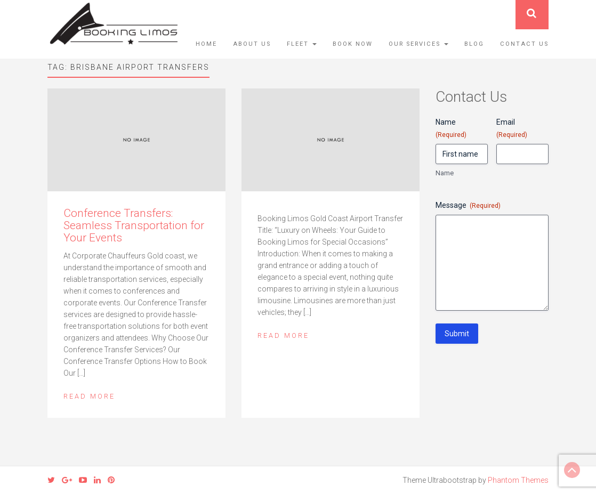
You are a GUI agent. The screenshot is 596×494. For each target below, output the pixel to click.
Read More (89, 396)
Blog (474, 44)
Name (445, 173)
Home (206, 44)
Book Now (353, 44)
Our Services (418, 44)
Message (468, 205)
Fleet (302, 44)
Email (511, 129)
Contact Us (524, 44)
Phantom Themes (518, 480)
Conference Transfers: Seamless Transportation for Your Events (133, 225)
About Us (252, 44)
